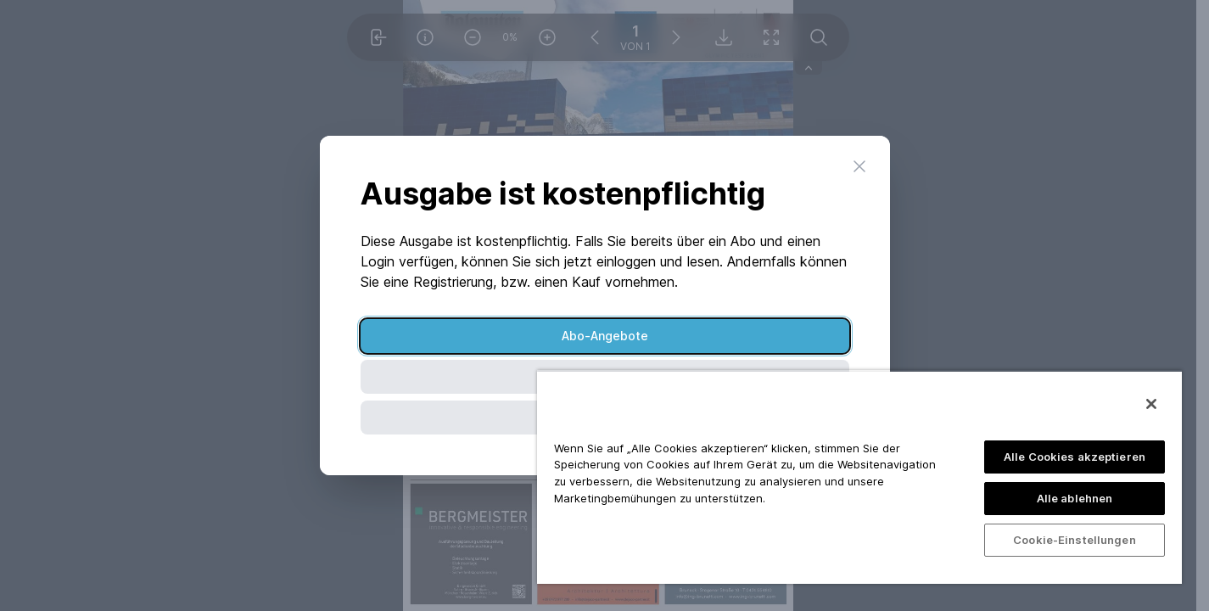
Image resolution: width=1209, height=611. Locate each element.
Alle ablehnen (1075, 498)
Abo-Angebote (605, 335)
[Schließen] (1151, 404)
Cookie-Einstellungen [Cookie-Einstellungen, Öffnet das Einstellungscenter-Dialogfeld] (1074, 540)
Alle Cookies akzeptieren (1074, 456)
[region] (859, 477)
